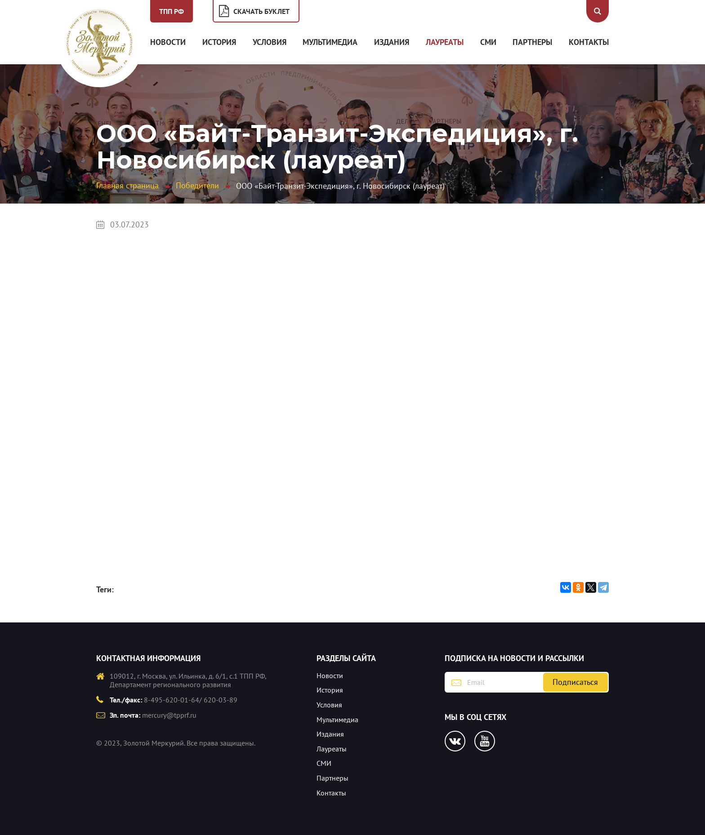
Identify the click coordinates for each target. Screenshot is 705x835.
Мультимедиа (330, 42)
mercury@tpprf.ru (169, 715)
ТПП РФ (171, 11)
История (219, 42)
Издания (391, 42)
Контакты (589, 42)
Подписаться (575, 682)
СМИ (488, 42)
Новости (168, 42)
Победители (197, 185)
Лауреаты (445, 42)
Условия (269, 42)
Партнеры (532, 42)
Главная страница (127, 185)
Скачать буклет (261, 11)
